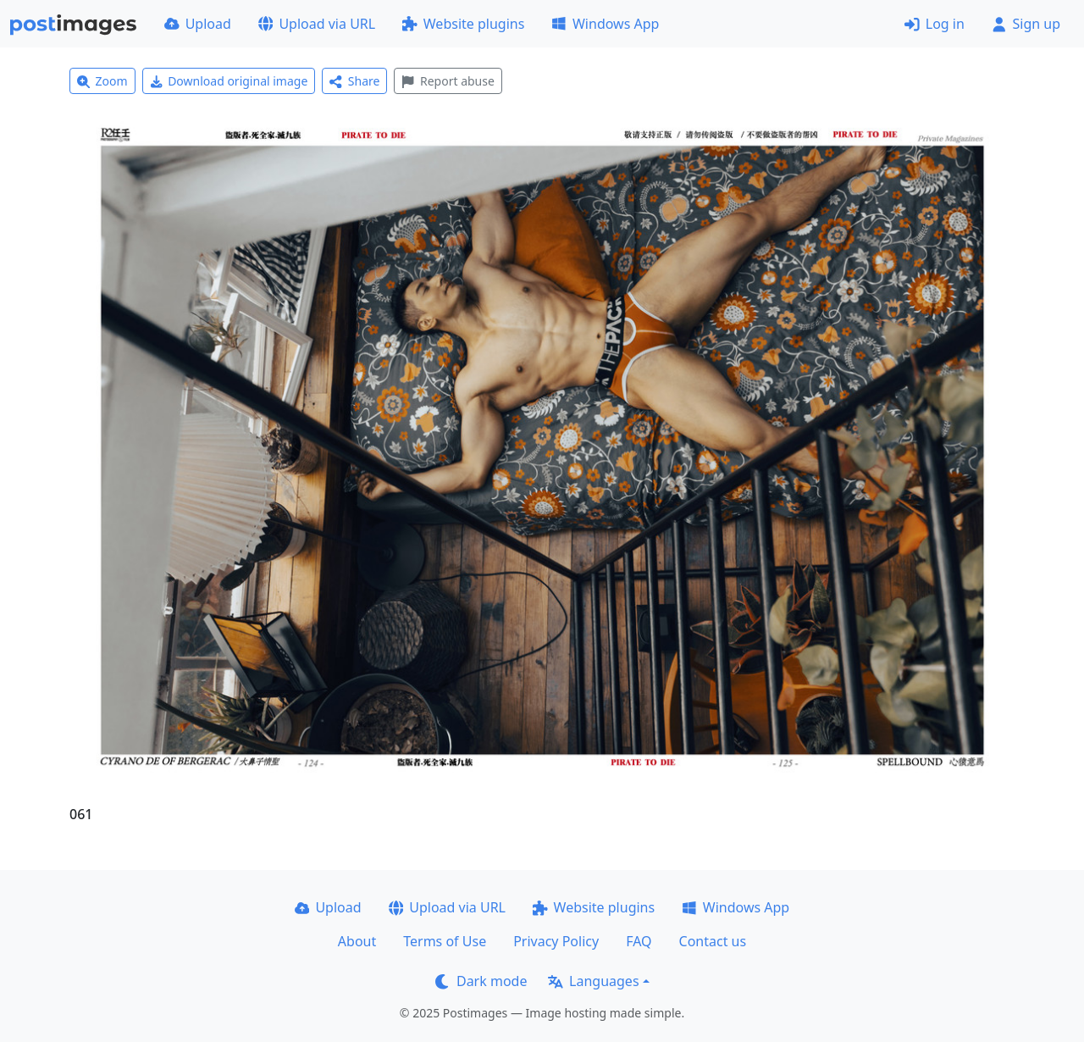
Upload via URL (316, 23)
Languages (593, 981)
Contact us (713, 941)
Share (354, 81)
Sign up (1026, 23)
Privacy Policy (556, 941)
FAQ (638, 941)
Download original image (229, 81)
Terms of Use (444, 941)
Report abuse (447, 81)
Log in (934, 23)
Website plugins (463, 23)
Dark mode (481, 981)
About (357, 941)
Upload (197, 23)
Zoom (102, 81)
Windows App (605, 23)
